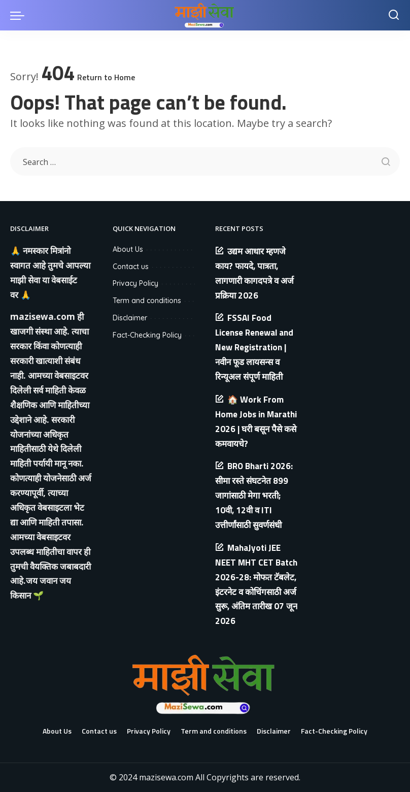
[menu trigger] (19, 15)
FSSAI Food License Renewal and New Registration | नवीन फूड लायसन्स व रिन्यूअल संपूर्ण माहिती (254, 347)
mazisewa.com (42, 316)
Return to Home (106, 77)
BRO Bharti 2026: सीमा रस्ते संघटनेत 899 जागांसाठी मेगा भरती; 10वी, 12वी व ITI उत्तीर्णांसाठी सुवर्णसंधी (254, 495)
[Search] (394, 15)
